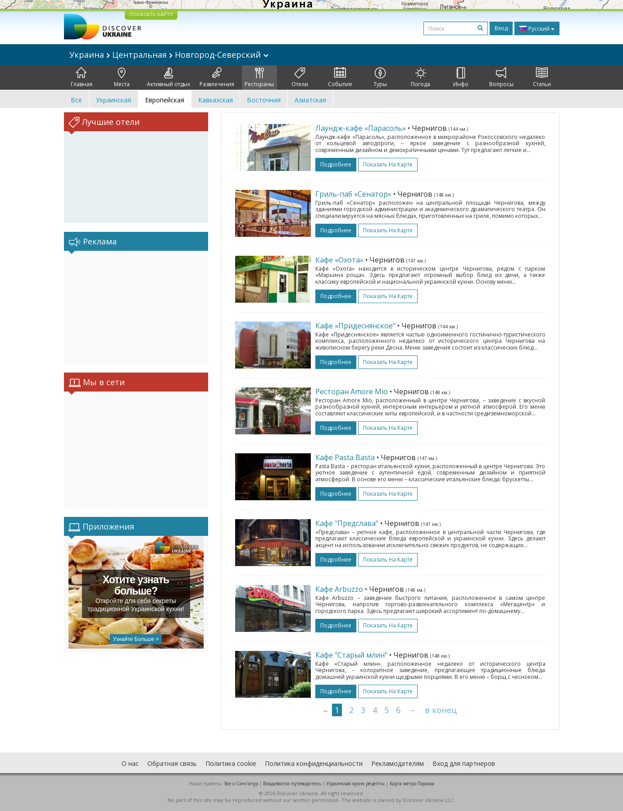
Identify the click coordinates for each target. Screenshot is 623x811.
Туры (380, 77)
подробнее (335, 164)
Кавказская (215, 100)
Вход (501, 28)
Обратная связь (172, 763)
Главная (81, 77)
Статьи (542, 77)
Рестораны (259, 77)
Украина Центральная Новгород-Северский (168, 54)
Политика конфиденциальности (314, 763)
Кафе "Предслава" (346, 523)
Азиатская (310, 100)
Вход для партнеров (463, 763)
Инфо (460, 77)
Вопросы (501, 77)
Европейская (164, 100)
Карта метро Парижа (412, 783)
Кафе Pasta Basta (345, 457)
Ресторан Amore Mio (351, 391)
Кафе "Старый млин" (351, 655)
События (340, 77)
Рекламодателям (397, 763)
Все (76, 100)
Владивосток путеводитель (292, 783)
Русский (537, 28)
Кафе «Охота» (339, 260)
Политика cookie (230, 763)
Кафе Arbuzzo (339, 589)
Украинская (113, 100)
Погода (420, 77)
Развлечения (217, 77)
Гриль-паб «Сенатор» (353, 194)
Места (122, 77)
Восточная (264, 100)
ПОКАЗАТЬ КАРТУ (151, 14)
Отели (299, 77)
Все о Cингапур (241, 783)
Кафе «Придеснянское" (355, 326)
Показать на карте (388, 164)
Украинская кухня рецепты (355, 783)
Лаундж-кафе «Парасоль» (360, 128)
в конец (441, 710)
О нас (130, 763)
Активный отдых (168, 77)
